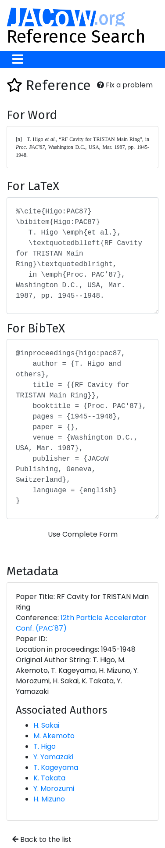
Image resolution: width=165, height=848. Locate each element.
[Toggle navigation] (18, 59)
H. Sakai (46, 725)
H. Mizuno (49, 799)
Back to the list (42, 839)
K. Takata (49, 778)
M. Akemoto (54, 736)
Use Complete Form (83, 534)
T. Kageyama (55, 767)
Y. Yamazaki (53, 757)
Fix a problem (125, 85)
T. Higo (44, 746)
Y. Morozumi (53, 788)
